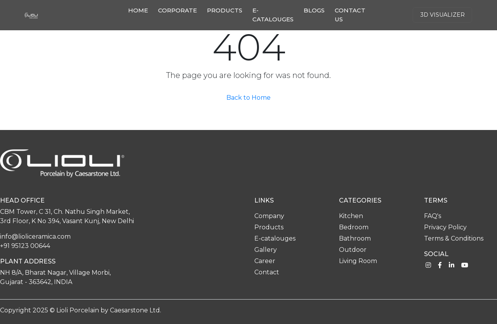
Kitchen (351, 216)
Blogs (314, 10)
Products (224, 10)
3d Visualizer (442, 14)
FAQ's (432, 216)
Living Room (358, 261)
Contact (266, 272)
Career (264, 261)
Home (139, 10)
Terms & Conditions (453, 238)
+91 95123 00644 (25, 245)
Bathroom (355, 238)
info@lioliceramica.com (35, 236)
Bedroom (353, 227)
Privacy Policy (445, 227)
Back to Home (248, 97)
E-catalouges (273, 15)
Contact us (350, 15)
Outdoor (353, 249)
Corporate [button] (177, 10)
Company (269, 216)
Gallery (265, 249)
